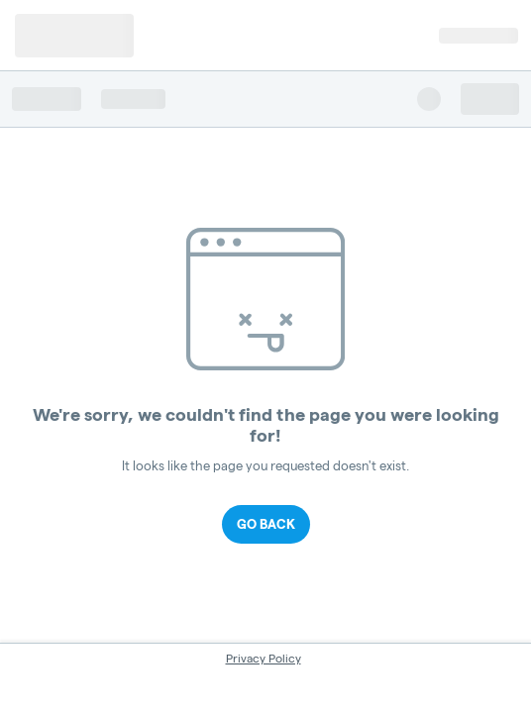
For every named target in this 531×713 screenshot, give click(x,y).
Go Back (266, 524)
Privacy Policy (263, 658)
